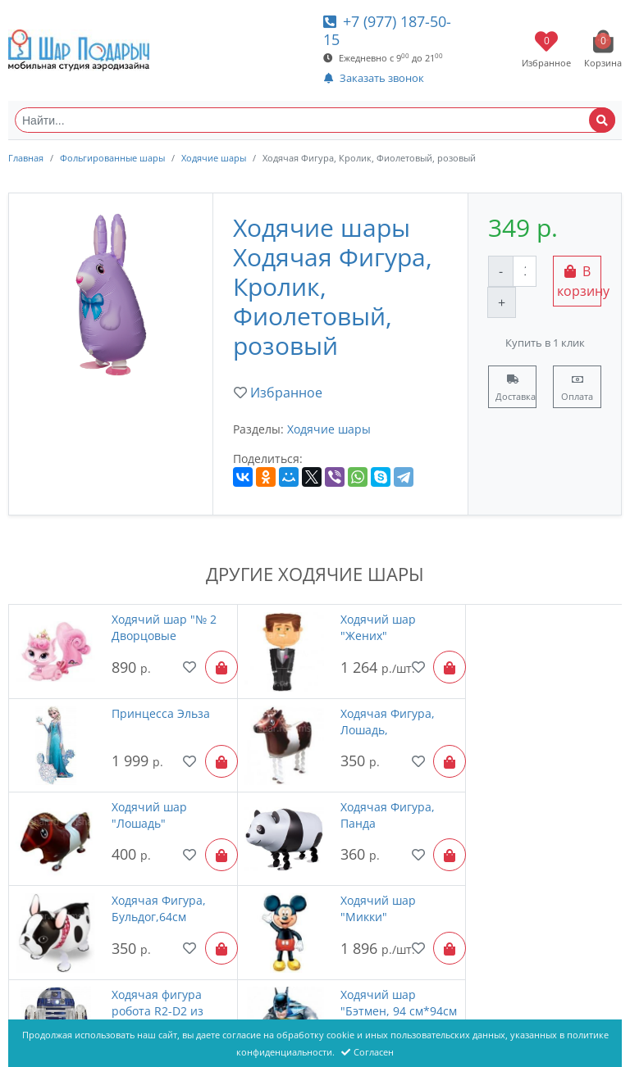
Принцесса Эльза (559, 619)
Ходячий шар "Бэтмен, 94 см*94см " (139, 885)
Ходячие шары (213, 158)
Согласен (367, 1052)
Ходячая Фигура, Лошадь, (149, 713)
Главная (25, 158)
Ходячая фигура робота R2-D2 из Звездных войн (556, 799)
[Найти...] (315, 120)
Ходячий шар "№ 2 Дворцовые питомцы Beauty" (150, 627)
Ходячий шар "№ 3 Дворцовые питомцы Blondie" (357, 885)
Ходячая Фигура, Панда (557, 713)
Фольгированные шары (112, 158)
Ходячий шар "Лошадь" (343, 713)
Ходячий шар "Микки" (343, 799)
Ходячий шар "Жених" (343, 627)
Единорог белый (556, 877)
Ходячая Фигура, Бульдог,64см (149, 799)
